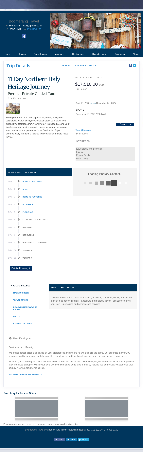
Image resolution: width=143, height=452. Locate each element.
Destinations (78, 54)
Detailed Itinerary (20, 268)
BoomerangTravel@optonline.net (64, 430)
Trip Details (18, 65)
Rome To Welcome (32, 182)
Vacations (59, 54)
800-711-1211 (94, 430)
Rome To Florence (32, 197)
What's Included (21, 286)
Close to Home (99, 54)
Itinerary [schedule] (65, 65)
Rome (25, 189)
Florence (28, 204)
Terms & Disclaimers (83, 130)
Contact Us (125, 124)
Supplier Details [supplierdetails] (85, 65)
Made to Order (21, 293)
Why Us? (17, 316)
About (135, 54)
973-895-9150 (34, 29)
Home (7, 54)
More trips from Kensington (25, 374)
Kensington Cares (22, 324)
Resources (120, 54)
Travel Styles (20, 300)
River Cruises (40, 54)
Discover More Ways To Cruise (25, 308)
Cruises (22, 54)
